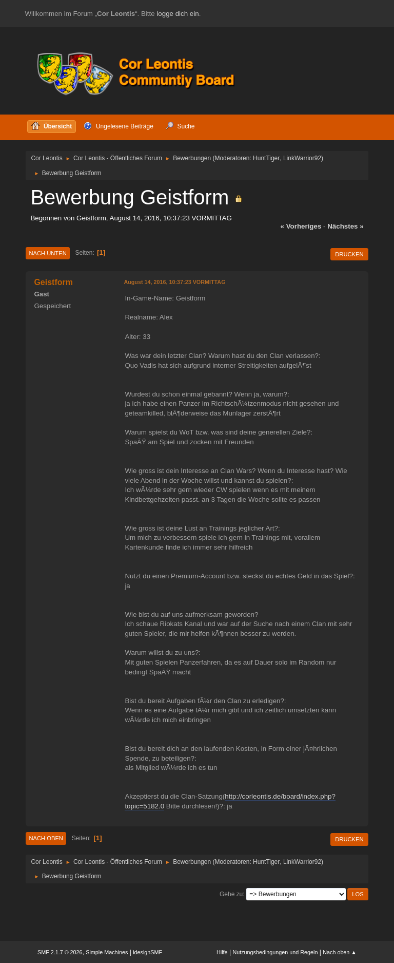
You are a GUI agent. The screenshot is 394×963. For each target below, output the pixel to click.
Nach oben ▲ (340, 952)
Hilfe (222, 952)
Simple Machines (107, 952)
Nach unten (47, 253)
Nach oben (46, 838)
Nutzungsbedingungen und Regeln (275, 952)
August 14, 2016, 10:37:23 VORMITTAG (174, 282)
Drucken (349, 254)
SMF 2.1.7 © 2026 (60, 952)
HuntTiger (266, 158)
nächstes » (345, 226)
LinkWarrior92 (302, 158)
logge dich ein (177, 13)
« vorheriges (301, 226)
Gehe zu (231, 894)
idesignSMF (147, 952)
